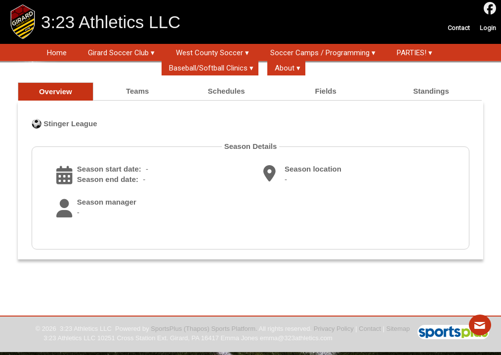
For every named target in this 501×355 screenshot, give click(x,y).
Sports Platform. (234, 328)
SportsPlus (166, 328)
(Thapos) (196, 328)
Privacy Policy (334, 328)
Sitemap (398, 328)
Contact (370, 328)
